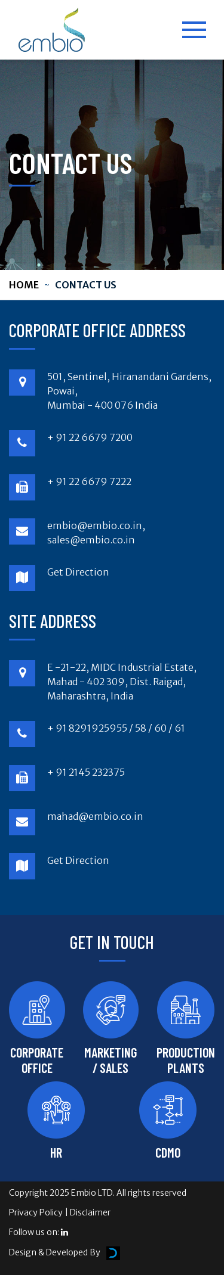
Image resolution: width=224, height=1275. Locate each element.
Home (24, 285)
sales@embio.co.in (91, 540)
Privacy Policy (36, 1212)
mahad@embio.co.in (95, 816)
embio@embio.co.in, (96, 525)
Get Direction (78, 572)
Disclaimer (90, 1212)
